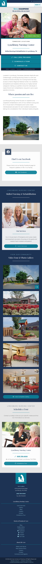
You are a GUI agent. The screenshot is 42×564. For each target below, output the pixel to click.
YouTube (21, 536)
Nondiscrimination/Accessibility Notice (21, 562)
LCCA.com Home (36, 1)
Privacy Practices (26, 561)
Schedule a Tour (21, 61)
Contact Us (21, 65)
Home (7, 69)
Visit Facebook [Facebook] (21, 178)
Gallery (21, 507)
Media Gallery (21, 527)
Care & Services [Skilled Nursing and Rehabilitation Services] (21, 252)
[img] (12, 57)
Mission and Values (21, 546)
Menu (38, 5)
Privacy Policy (15, 561)
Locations (13, 69)
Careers (21, 511)
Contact (21, 513)
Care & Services (21, 505)
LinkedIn (21, 534)
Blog (21, 509)
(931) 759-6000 (22, 462)
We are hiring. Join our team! (21, 10)
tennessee (19, 69)
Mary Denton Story (21, 548)
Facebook (21, 531)
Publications (21, 529)
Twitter (21, 532)
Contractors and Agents (21, 554)
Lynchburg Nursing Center (29, 69)
